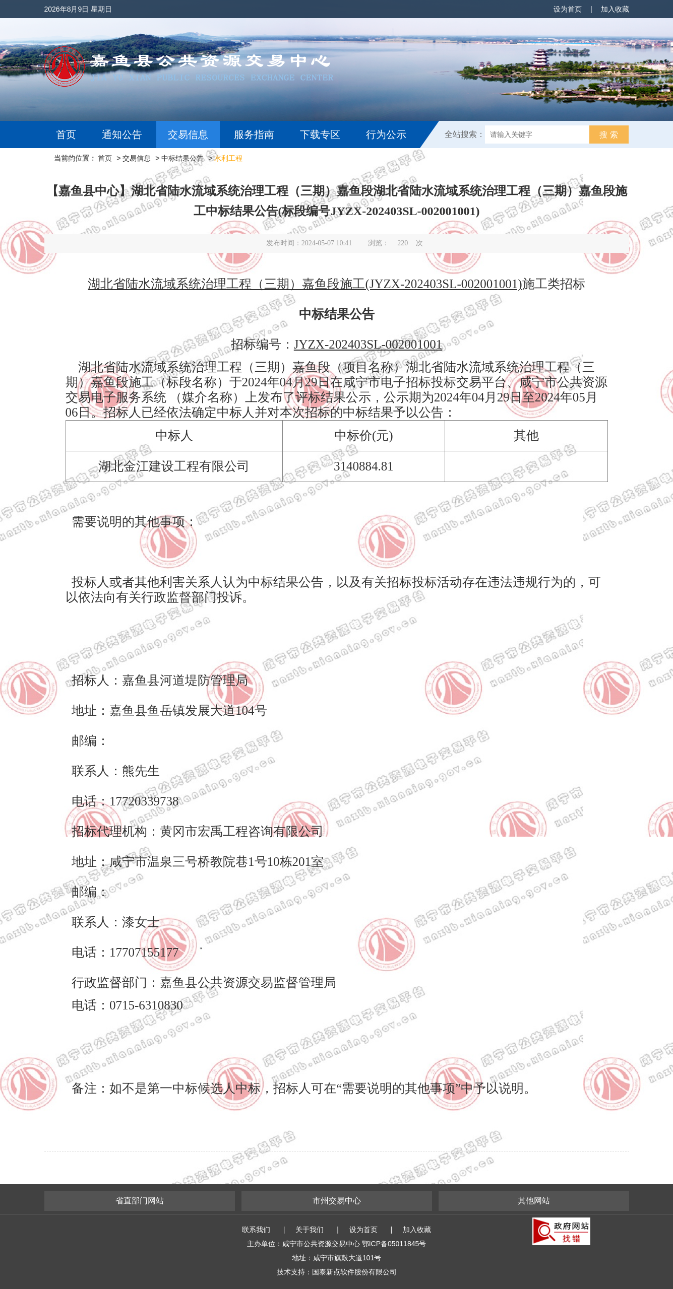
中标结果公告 (182, 158)
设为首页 (568, 9)
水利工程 (228, 158)
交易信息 (188, 134)
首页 (66, 134)
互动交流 (78, 161)
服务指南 (254, 134)
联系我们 (256, 1230)
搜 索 (608, 134)
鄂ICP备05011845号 (394, 1244)
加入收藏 (615, 9)
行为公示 (386, 134)
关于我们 (309, 1230)
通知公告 (122, 134)
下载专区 (320, 134)
